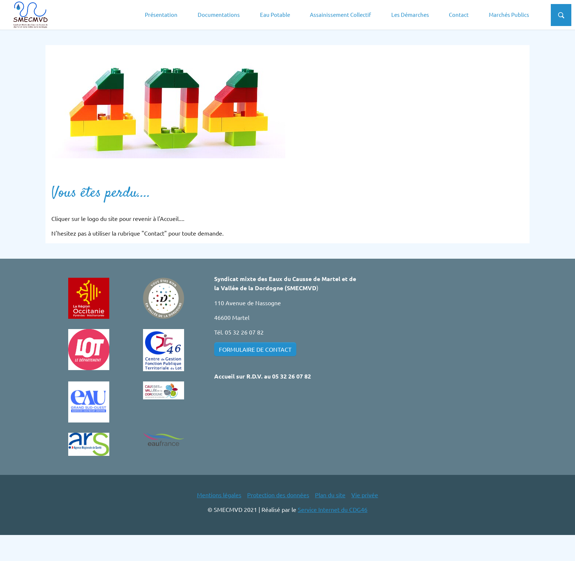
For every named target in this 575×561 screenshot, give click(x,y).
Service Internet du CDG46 (332, 535)
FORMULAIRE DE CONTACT (255, 375)
